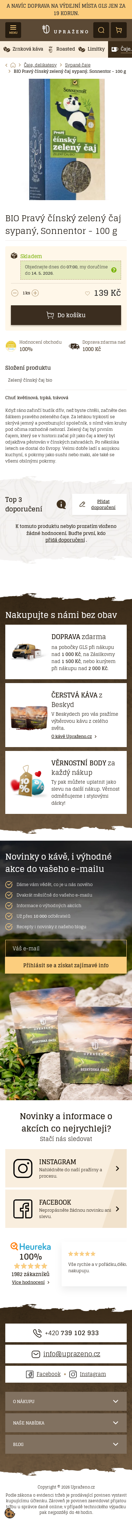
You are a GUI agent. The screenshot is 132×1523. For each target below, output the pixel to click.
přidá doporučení (65, 540)
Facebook (43, 1374)
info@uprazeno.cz (66, 1354)
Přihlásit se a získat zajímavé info (66, 965)
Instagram (87, 1374)
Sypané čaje (77, 65)
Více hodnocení (28, 1282)
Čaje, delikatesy (40, 65)
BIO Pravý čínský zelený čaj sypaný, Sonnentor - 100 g (70, 71)
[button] (23, 49)
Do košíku (66, 315)
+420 (66, 1333)
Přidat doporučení (98, 504)
